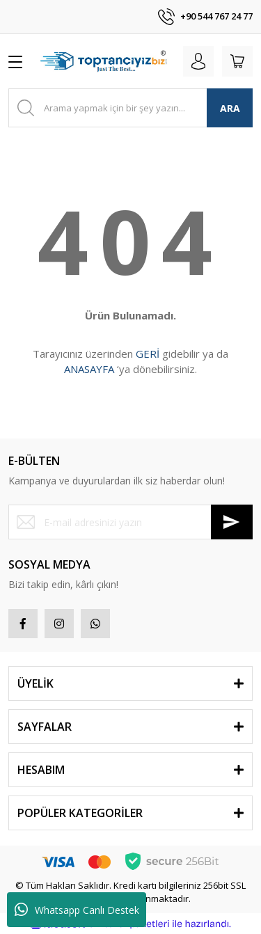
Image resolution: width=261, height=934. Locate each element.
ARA (230, 108)
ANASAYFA (89, 369)
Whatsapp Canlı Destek (77, 909)
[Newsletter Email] (130, 522)
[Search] (130, 107)
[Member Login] (198, 61)
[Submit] (232, 522)
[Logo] (105, 61)
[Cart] (237, 61)
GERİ (147, 354)
